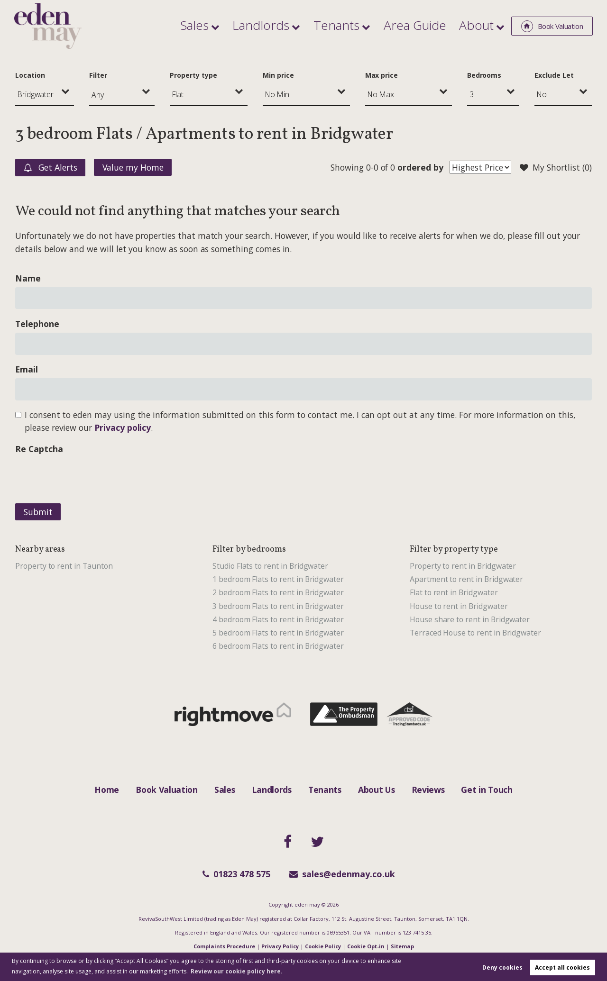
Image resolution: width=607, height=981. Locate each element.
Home (106, 789)
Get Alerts (50, 167)
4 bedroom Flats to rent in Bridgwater (278, 619)
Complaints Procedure (224, 946)
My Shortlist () (556, 167)
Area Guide (435, 25)
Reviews (428, 789)
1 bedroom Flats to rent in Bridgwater (278, 579)
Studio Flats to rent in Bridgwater (270, 566)
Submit (38, 512)
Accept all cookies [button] (562, 967)
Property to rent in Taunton (64, 566)
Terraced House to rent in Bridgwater (475, 632)
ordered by (420, 167)
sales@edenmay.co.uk (342, 874)
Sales (261, 25)
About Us (376, 789)
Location (30, 75)
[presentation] (87, 476)
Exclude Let (553, 75)
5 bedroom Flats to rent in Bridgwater (278, 632)
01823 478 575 (236, 874)
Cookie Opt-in (366, 946)
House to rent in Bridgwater (459, 606)
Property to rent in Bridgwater (463, 566)
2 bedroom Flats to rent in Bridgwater (278, 592)
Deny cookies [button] (502, 967)
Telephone (37, 323)
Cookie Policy (323, 946)
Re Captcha (39, 448)
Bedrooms (484, 75)
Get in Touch (486, 789)
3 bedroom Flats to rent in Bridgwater (278, 606)
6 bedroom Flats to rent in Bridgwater (278, 646)
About (481, 25)
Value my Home (133, 167)
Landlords (313, 25)
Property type (193, 75)
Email (26, 369)
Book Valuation (167, 789)
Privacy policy (122, 427)
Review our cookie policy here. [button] (237, 971)
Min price (278, 75)
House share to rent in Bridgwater (470, 619)
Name (28, 278)
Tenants (374, 25)
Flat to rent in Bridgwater (454, 592)
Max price (381, 75)
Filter (98, 75)
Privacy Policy (280, 946)
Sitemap (402, 946)
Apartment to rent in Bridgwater (466, 579)
